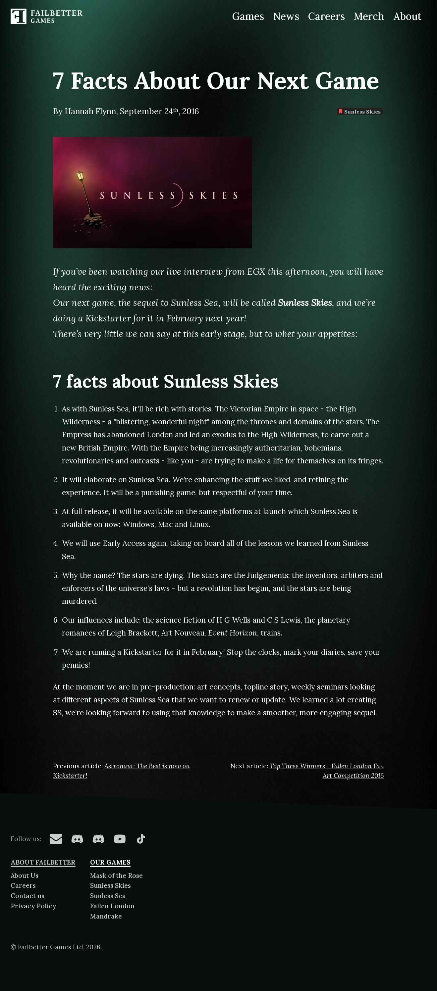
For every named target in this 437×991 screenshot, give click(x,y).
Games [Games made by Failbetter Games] (248, 16)
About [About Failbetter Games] (407, 16)
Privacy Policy (33, 906)
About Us (24, 875)
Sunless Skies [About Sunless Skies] (110, 885)
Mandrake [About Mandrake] (106, 916)
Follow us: (26, 839)
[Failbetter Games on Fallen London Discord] (77, 838)
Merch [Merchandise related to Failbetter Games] (369, 16)
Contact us (27, 896)
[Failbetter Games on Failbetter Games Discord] (98, 838)
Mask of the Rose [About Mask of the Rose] (116, 875)
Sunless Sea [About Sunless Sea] (108, 896)
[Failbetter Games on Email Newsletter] (56, 838)
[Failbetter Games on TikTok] (141, 838)
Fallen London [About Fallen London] (112, 906)
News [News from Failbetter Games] (286, 16)
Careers (23, 885)
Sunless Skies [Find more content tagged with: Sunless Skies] (360, 111)
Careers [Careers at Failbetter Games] (327, 16)
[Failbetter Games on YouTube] (119, 838)
